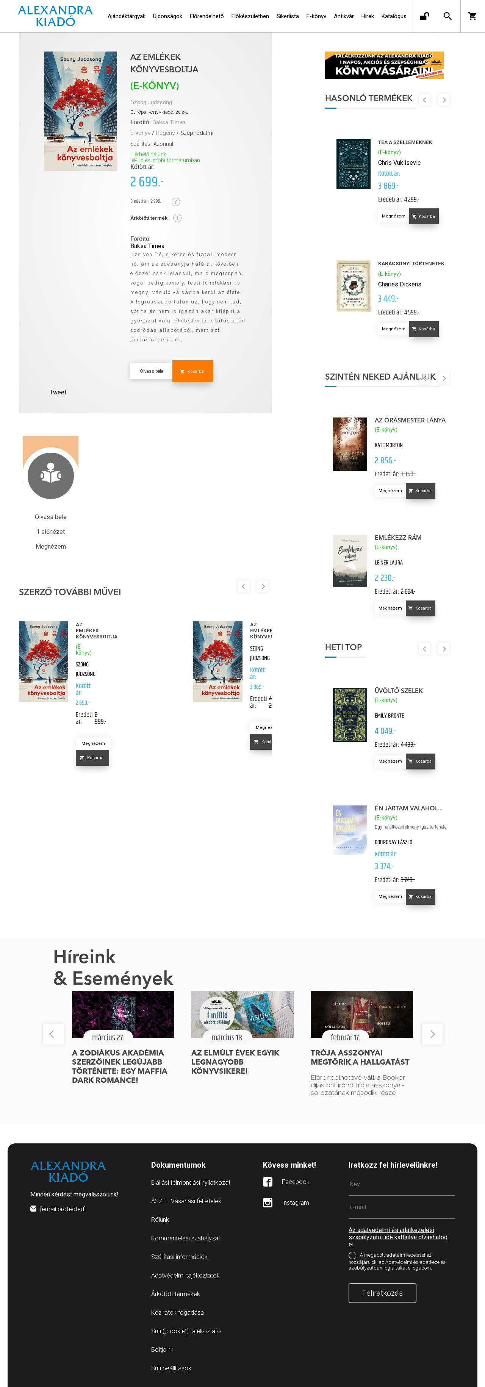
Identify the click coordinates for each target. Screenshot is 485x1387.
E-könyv (140, 133)
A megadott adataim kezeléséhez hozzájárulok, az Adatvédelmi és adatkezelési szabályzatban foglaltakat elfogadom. (398, 1261)
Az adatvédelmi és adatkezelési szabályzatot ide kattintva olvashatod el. (398, 1237)
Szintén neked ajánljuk (380, 377)
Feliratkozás (382, 1293)
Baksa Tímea (169, 122)
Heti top (343, 648)
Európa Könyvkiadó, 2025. (159, 112)
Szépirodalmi (197, 133)
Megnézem (93, 743)
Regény (165, 133)
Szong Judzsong (151, 102)
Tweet (58, 392)
